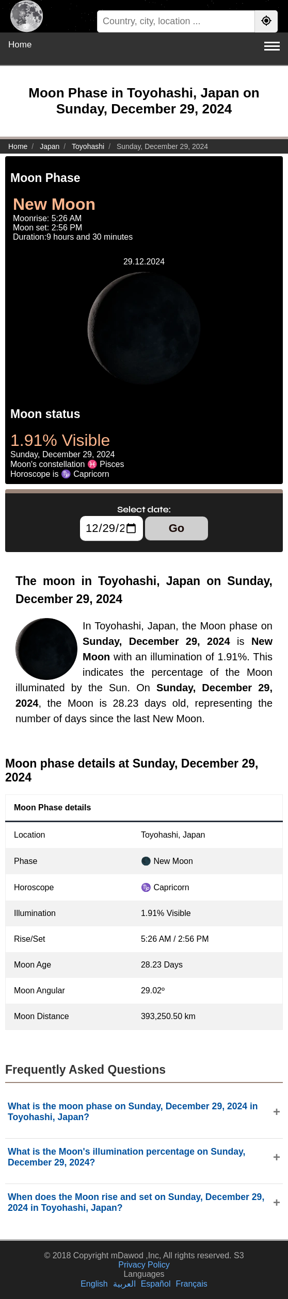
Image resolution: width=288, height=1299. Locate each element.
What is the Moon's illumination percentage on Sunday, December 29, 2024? (126, 1157)
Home (19, 44)
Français (191, 1283)
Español (156, 1283)
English (94, 1283)
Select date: (144, 509)
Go (177, 528)
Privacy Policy (144, 1264)
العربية (124, 1283)
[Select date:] (111, 528)
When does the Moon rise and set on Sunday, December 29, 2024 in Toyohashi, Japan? (136, 1202)
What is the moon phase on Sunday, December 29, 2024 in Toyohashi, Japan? (133, 1111)
